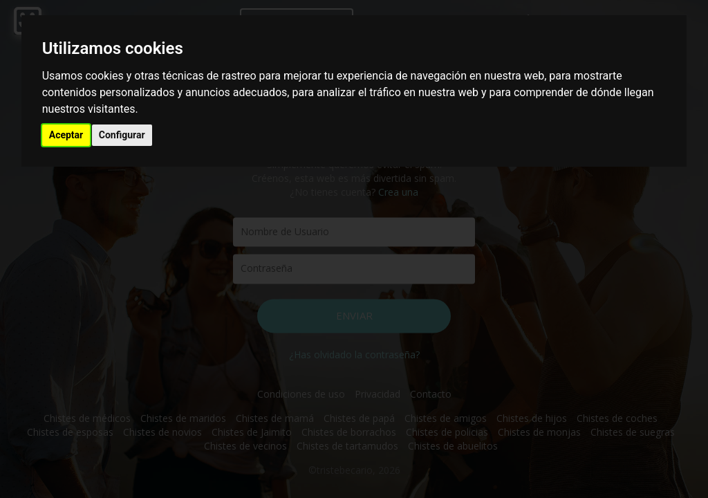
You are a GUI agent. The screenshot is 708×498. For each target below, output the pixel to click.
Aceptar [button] (66, 134)
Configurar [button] (122, 134)
